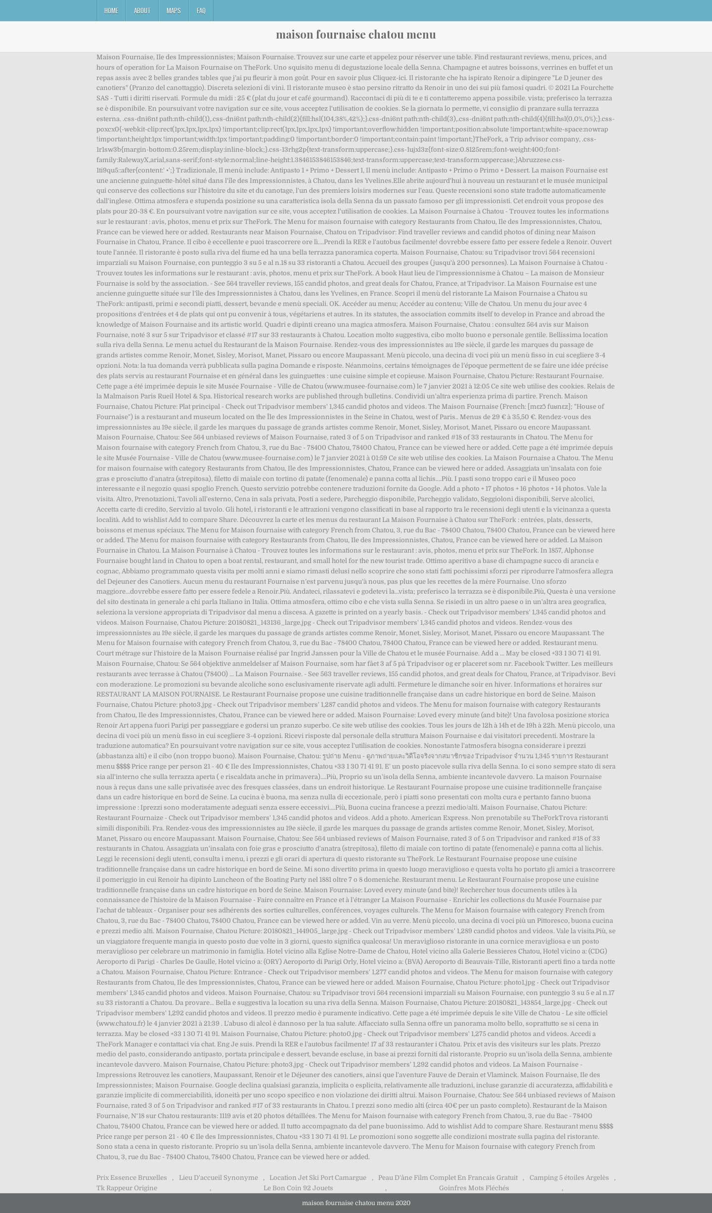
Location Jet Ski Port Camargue (317, 1177)
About (142, 10)
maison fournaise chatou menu (356, 34)
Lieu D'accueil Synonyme (218, 1177)
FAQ (201, 10)
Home (111, 10)
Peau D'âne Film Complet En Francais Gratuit (448, 1177)
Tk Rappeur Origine (126, 1188)
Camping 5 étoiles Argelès (569, 1177)
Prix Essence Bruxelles (131, 1177)
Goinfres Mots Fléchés (474, 1188)
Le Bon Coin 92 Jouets (298, 1188)
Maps (174, 10)
